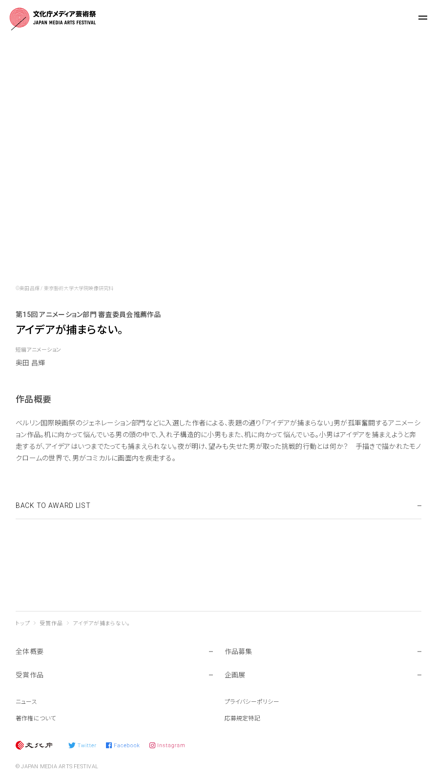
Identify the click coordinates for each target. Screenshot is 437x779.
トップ (23, 623)
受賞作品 (51, 623)
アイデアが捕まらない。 (101, 623)
